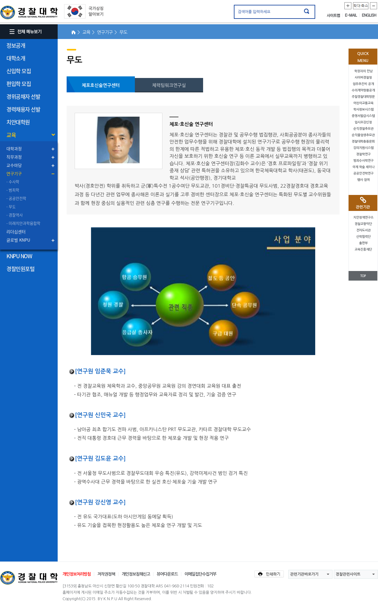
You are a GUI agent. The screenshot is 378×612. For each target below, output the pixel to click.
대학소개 (15, 58)
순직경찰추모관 (363, 128)
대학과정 (14, 148)
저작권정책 (106, 574)
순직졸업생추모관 (363, 135)
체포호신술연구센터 (100, 85)
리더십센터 (16, 232)
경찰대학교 (29, 578)
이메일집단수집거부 (200, 574)
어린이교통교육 (363, 103)
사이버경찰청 (363, 77)
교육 (11, 135)
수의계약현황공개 (363, 90)
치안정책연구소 (363, 217)
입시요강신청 (363, 122)
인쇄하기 (269, 573)
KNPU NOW (19, 256)
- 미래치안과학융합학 (23, 223)
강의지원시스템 (363, 147)
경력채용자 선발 (23, 109)
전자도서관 (363, 230)
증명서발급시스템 (363, 115)
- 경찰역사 (14, 215)
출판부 (363, 243)
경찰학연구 (363, 154)
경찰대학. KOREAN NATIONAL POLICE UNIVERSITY (29, 12)
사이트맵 (335, 15)
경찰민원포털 (20, 269)
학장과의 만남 (363, 71)
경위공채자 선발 (23, 96)
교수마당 (14, 165)
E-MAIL (352, 15)
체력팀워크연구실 (169, 85)
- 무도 (11, 207)
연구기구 (14, 173)
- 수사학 (12, 182)
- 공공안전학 (16, 198)
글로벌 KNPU (18, 240)
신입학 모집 (18, 71)
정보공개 (15, 45)
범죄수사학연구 (363, 160)
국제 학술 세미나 (363, 167)
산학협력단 (363, 236)
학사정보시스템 (363, 109)
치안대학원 (18, 122)
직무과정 (14, 157)
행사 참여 (363, 179)
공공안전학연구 (363, 173)
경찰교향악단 (363, 223)
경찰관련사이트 (348, 574)
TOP (363, 276)
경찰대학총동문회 (363, 141)
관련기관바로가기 (304, 574)
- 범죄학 (12, 190)
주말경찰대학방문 (363, 96)
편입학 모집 (18, 84)
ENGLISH (369, 15)
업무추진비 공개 (363, 83)
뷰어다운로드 (167, 574)
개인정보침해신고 (136, 574)
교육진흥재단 (363, 249)
